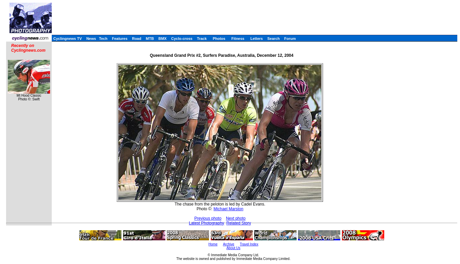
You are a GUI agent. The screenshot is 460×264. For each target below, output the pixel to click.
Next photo (236, 218)
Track (202, 39)
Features (120, 39)
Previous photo (208, 218)
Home (212, 244)
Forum (290, 39)
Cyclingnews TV (67, 39)
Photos (219, 39)
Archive (228, 244)
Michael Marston (228, 209)
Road (136, 39)
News (91, 39)
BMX (162, 39)
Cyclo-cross (181, 39)
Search (273, 39)
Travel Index (249, 244)
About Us (233, 248)
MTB (150, 39)
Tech (103, 39)
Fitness (238, 39)
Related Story (238, 223)
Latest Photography (206, 223)
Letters (256, 39)
